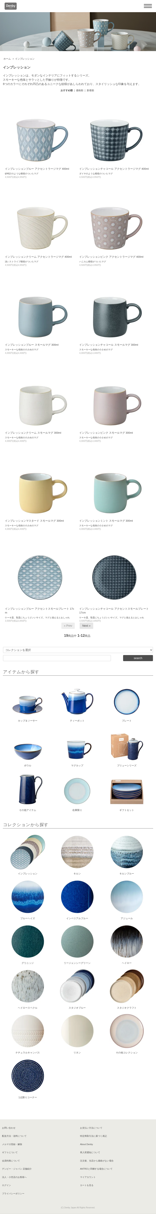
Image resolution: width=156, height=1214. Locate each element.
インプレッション (25, 58)
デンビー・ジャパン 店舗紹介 (17, 1169)
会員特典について (11, 1160)
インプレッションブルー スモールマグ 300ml (31, 344)
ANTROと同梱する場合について (96, 1169)
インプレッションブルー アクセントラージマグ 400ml (37, 168)
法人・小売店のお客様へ (14, 1177)
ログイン (6, 1185)
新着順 (90, 90)
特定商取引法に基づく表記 (93, 1136)
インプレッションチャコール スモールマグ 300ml (108, 344)
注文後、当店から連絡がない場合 (97, 1160)
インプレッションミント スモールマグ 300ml (106, 520)
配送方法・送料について (14, 1136)
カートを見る (86, 1185)
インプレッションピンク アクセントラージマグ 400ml (111, 256)
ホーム (7, 58)
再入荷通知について (90, 1152)
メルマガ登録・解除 (12, 1144)
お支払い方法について (91, 1128)
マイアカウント (88, 1177)
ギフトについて (10, 1152)
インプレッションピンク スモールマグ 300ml (106, 432)
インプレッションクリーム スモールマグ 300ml (33, 432)
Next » (86, 625)
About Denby (86, 1144)
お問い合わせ (8, 1128)
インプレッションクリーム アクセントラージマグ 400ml (38, 256)
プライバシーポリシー (13, 1193)
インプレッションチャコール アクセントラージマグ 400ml (114, 168)
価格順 (79, 90)
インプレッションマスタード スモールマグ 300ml (34, 520)
